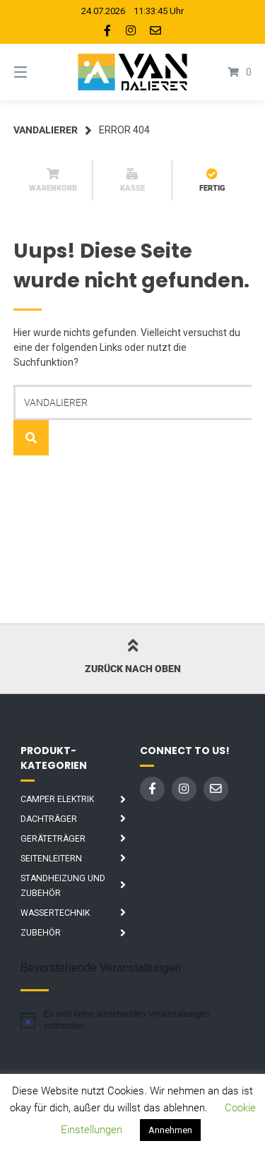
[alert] (132, 1020)
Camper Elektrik (57, 799)
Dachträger (48, 819)
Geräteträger (53, 839)
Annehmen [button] (170, 1130)
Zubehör (40, 933)
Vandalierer (45, 130)
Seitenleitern (51, 859)
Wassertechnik (55, 913)
